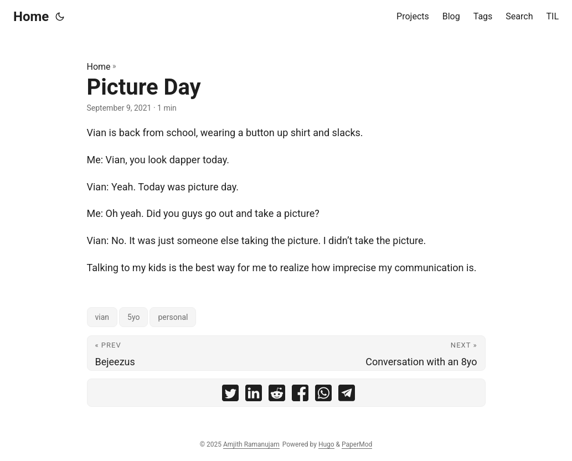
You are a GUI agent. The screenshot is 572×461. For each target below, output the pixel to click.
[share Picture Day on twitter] (230, 395)
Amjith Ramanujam (251, 444)
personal (173, 317)
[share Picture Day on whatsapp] (323, 395)
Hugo (326, 444)
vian (102, 317)
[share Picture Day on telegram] (346, 395)
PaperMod (357, 444)
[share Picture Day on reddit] (277, 395)
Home (31, 16)
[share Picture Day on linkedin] (253, 395)
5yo (133, 317)
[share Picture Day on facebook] (300, 395)
